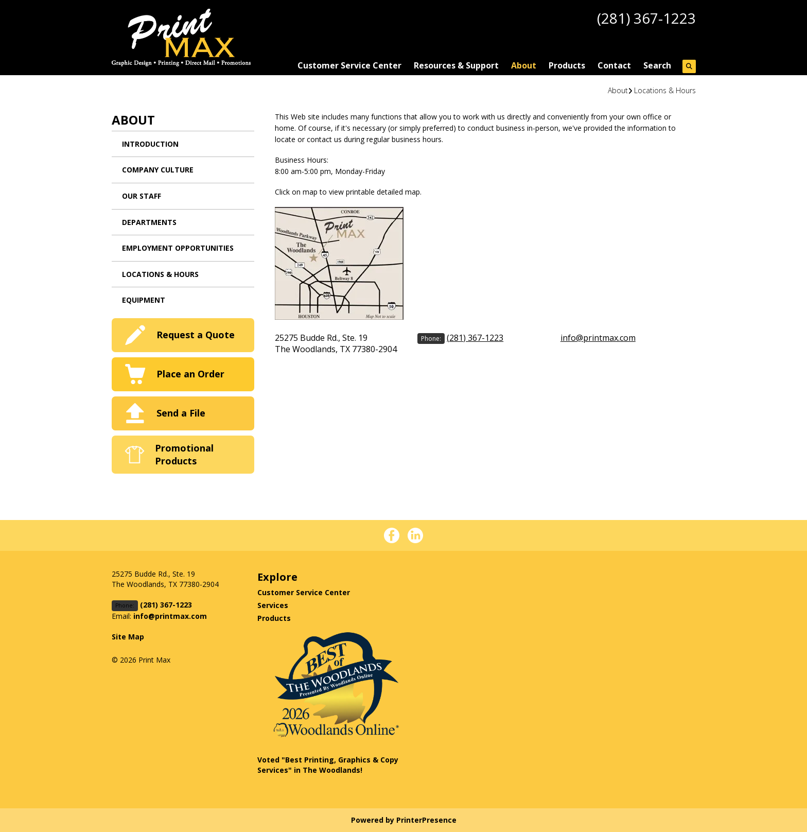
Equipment (143, 300)
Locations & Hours (665, 90)
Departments (149, 222)
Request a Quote (195, 334)
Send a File (180, 413)
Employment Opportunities (178, 248)
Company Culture (158, 170)
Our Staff (141, 196)
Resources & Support (456, 65)
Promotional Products (184, 454)
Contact (614, 65)
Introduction (150, 144)
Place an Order (190, 374)
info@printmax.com (598, 337)
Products (567, 65)
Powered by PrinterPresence (404, 820)
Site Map (128, 637)
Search (657, 65)
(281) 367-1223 (646, 18)
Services (272, 605)
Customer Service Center (349, 65)
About (523, 65)
